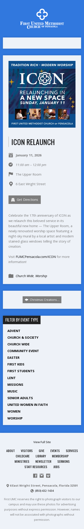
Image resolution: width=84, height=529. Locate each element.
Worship (41, 276)
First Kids (15, 364)
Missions (15, 384)
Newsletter (43, 461)
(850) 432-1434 (44, 491)
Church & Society (23, 337)
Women (13, 411)
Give (41, 450)
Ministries (22, 461)
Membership (60, 456)
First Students (20, 371)
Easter (13, 357)
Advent (13, 331)
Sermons (63, 461)
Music (12, 391)
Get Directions (24, 199)
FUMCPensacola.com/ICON (36, 257)
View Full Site (42, 442)
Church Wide (25, 276)
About (10, 450)
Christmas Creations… (42, 300)
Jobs (56, 466)
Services (72, 450)
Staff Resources (35, 466)
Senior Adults (20, 398)
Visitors (27, 450)
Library (41, 456)
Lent (11, 378)
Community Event (23, 351)
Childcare (23, 456)
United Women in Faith (27, 404)
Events (55, 450)
